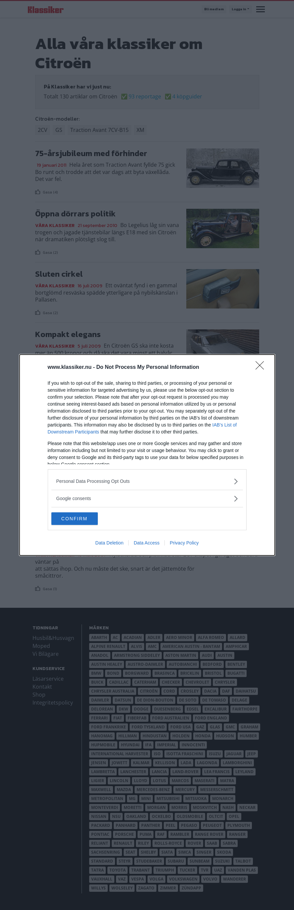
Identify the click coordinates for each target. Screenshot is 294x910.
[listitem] (147, 481)
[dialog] (147, 455)
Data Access (146, 543)
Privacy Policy (184, 543)
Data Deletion (109, 543)
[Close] (262, 367)
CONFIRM (83, 518)
